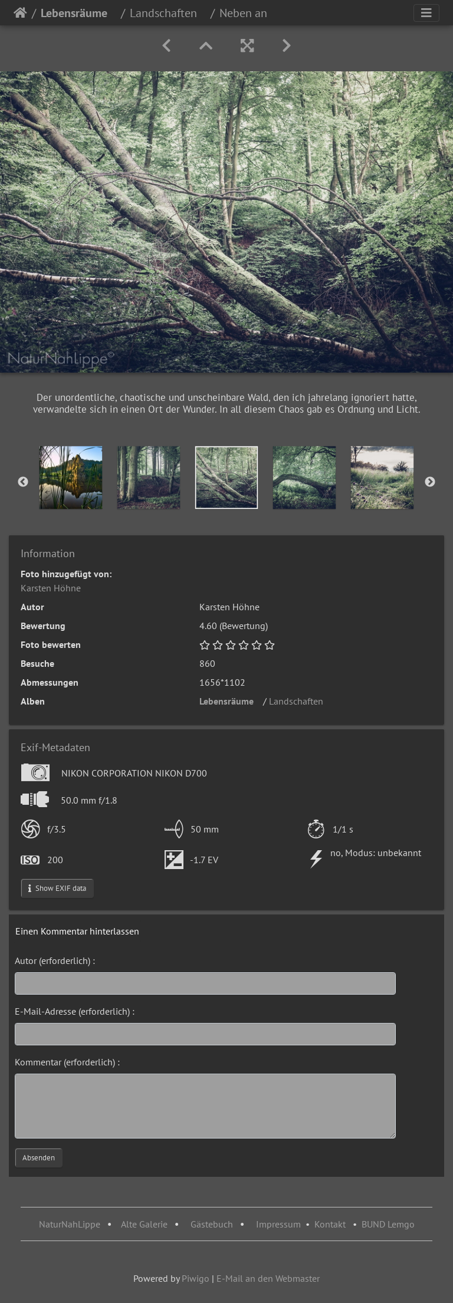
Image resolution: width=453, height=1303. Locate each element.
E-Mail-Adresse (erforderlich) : (74, 1011)
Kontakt (330, 1224)
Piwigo (195, 1278)
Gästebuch (213, 1224)
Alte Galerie (144, 1224)
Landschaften (168, 13)
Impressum (278, 1224)
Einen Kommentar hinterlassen (77, 931)
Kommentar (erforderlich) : (67, 1062)
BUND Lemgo (388, 1224)
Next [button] (430, 482)
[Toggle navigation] (426, 13)
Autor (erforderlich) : (55, 960)
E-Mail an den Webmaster (268, 1278)
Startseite (20, 13)
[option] (71, 478)
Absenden (38, 1158)
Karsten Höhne (51, 588)
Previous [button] (23, 482)
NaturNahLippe (69, 1224)
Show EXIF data (57, 888)
